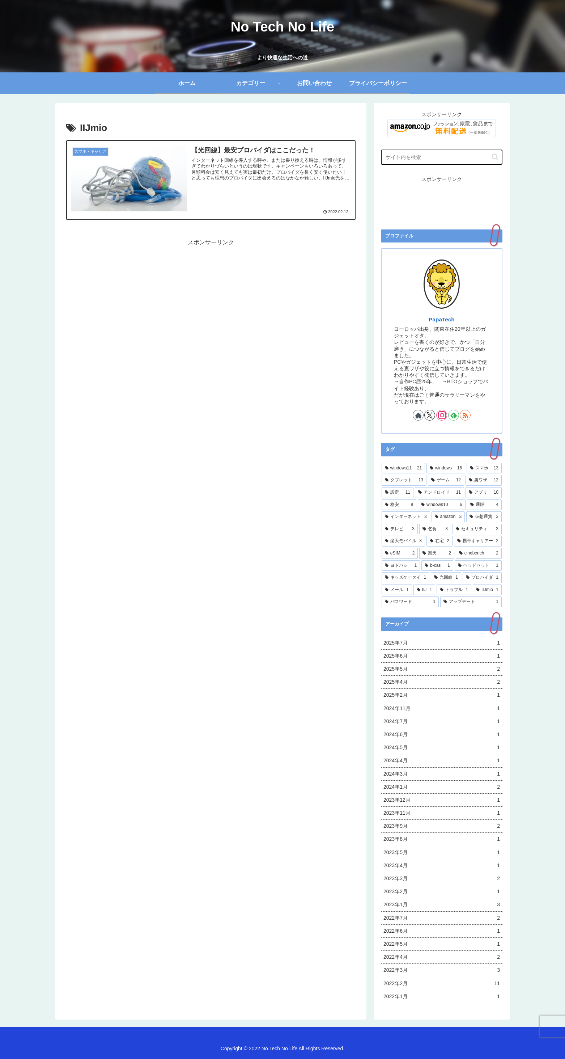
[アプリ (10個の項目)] (484, 492)
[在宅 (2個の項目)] (439, 541)
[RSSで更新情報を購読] (465, 415)
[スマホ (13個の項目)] (484, 468)
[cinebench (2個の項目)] (479, 553)
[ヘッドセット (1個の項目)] (478, 565)
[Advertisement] (211, 298)
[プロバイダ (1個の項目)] (482, 577)
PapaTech (442, 319)
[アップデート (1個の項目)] (471, 601)
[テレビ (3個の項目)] (400, 529)
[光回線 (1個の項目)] (446, 577)
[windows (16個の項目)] (445, 468)
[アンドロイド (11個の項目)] (439, 492)
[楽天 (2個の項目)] (436, 553)
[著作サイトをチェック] (418, 415)
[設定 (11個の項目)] (397, 492)
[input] (441, 157)
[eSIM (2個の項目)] (400, 553)
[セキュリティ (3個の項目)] (477, 529)
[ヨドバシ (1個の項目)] (401, 565)
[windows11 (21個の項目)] (403, 468)
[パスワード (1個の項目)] (410, 601)
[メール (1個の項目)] (397, 590)
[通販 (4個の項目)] (484, 504)
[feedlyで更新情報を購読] (453, 415)
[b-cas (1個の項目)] (437, 565)
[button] (495, 157)
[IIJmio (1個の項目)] (487, 590)
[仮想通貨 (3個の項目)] (484, 516)
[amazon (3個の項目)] (448, 516)
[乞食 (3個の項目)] (435, 529)
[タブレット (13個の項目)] (404, 480)
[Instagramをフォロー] (441, 415)
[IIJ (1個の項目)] (424, 590)
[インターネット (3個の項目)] (406, 516)
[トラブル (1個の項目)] (454, 590)
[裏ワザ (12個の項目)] (484, 480)
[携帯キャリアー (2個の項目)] (478, 541)
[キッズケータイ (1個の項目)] (405, 577)
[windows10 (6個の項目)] (442, 504)
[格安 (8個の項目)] (399, 504)
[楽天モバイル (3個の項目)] (403, 541)
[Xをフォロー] (429, 415)
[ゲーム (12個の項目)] (446, 480)
